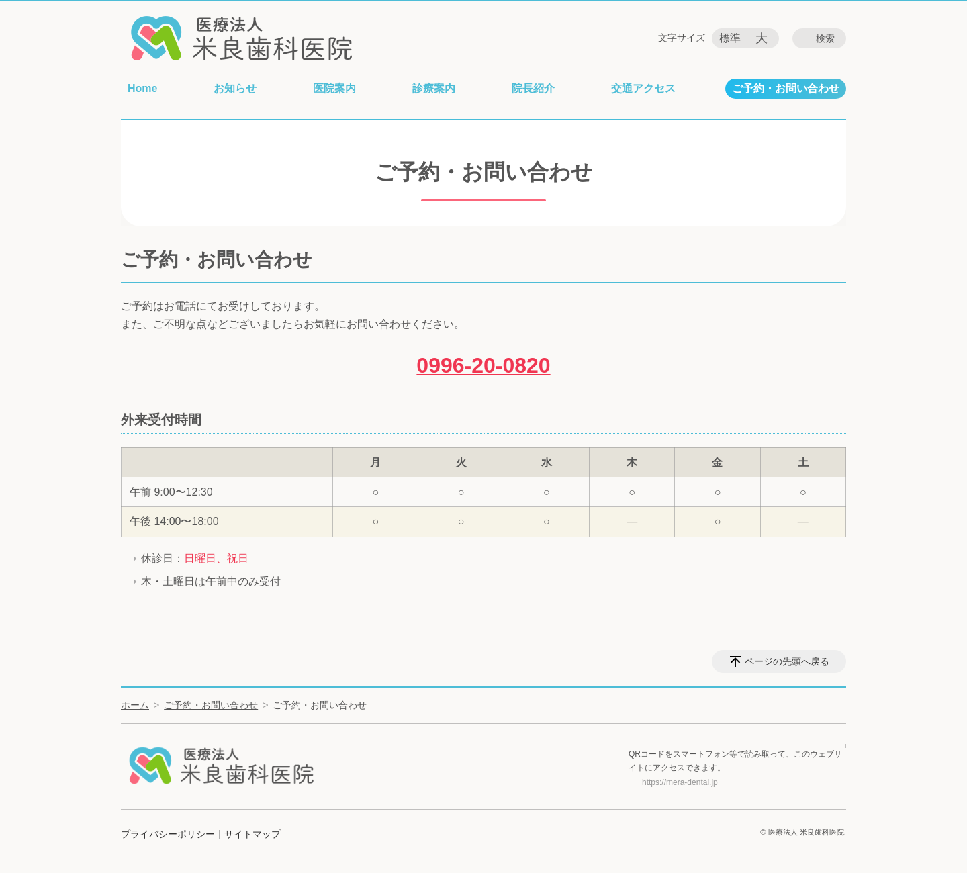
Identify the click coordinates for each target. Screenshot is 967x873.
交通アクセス (643, 88)
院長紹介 (533, 88)
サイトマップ (252, 834)
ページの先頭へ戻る (787, 661)
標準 (730, 38)
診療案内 (433, 88)
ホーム (135, 705)
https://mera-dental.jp (680, 782)
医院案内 (334, 88)
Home (142, 88)
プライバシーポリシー (168, 834)
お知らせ (235, 88)
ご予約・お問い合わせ (785, 88)
